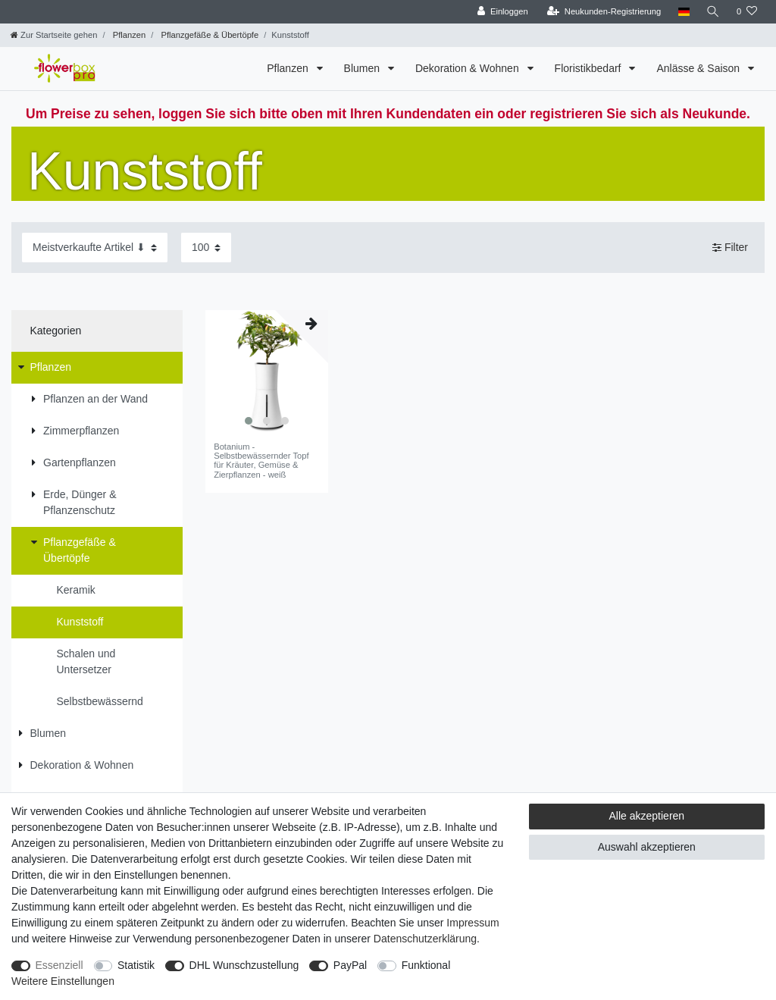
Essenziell (59, 965)
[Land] (683, 12)
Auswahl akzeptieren (647, 847)
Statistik (136, 965)
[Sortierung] (94, 247)
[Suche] (713, 12)
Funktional (426, 965)
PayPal (350, 965)
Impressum (472, 923)
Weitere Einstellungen (62, 981)
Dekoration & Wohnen (468, 68)
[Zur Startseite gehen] (54, 34)
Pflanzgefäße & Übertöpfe (208, 34)
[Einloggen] (503, 12)
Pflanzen (128, 34)
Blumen (363, 68)
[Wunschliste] (746, 12)
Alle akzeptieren (647, 816)
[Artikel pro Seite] (206, 247)
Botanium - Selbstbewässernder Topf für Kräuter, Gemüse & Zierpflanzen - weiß (261, 460)
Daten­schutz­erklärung (425, 939)
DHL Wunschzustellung (244, 965)
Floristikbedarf (589, 68)
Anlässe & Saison (699, 68)
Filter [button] (730, 248)
